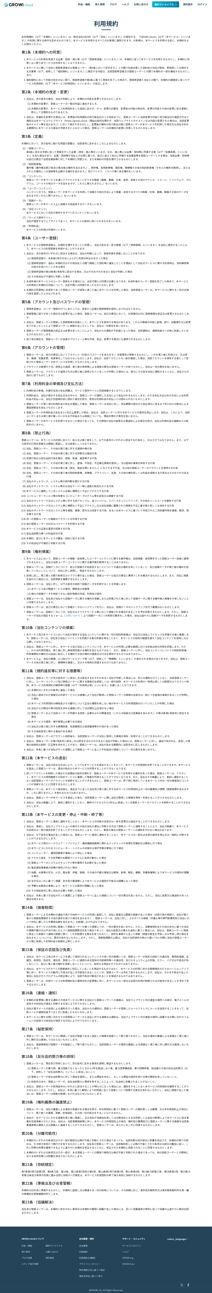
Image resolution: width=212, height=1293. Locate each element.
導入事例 (100, 4)
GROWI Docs (128, 1263)
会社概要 (83, 1245)
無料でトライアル (166, 4)
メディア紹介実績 (30, 1263)
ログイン (202, 4)
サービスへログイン (131, 1245)
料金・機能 (84, 4)
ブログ (113, 4)
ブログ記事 (27, 1257)
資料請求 (188, 4)
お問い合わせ (141, 4)
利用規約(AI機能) (87, 1257)
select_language (176, 1239)
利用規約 (83, 1251)
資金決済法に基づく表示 (90, 1276)
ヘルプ (125, 4)
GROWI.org (127, 1257)
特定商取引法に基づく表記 (92, 1269)
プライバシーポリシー (89, 1263)
